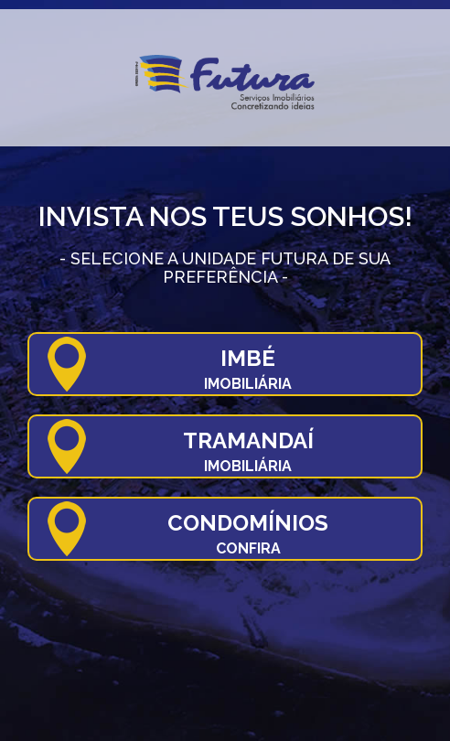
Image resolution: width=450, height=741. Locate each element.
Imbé (248, 368)
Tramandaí (248, 451)
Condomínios (247, 533)
